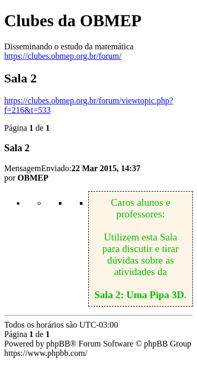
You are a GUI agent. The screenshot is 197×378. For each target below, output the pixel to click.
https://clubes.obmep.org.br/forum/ (62, 55)
